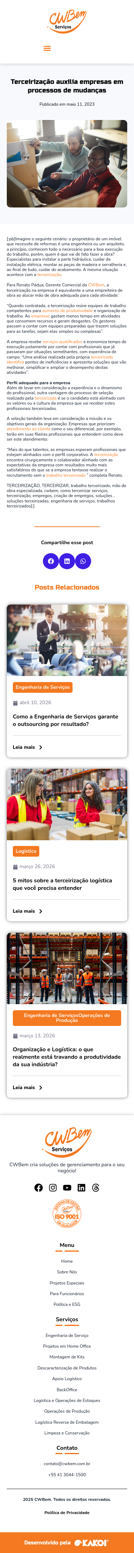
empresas (40, 316)
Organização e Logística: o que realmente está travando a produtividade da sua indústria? (67, 1057)
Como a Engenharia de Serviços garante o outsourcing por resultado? (65, 720)
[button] (47, 48)
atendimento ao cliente (29, 429)
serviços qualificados (62, 342)
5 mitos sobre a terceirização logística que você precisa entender (62, 884)
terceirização (49, 274)
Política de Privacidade (67, 1513)
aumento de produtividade (67, 311)
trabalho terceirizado (65, 475)
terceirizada (46, 398)
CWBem (96, 285)
